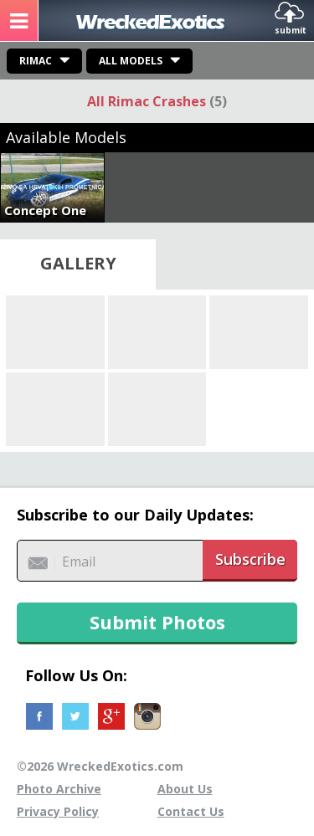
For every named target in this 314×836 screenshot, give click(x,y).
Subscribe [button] (250, 559)
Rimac (35, 61)
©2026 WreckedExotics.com (100, 766)
